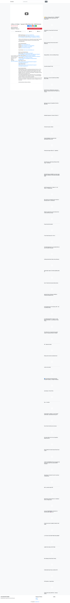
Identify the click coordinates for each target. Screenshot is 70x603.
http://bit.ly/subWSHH (14, 61)
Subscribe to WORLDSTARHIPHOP (34, 28)
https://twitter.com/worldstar (25, 47)
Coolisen (12, 1)
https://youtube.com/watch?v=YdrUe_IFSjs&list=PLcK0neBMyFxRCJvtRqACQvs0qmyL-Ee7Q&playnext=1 (27, 58)
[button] (46, 1)
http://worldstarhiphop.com (25, 44)
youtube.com (37, 601)
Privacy (37, 599)
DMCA (37, 598)
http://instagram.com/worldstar (27, 46)
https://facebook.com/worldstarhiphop (28, 45)
